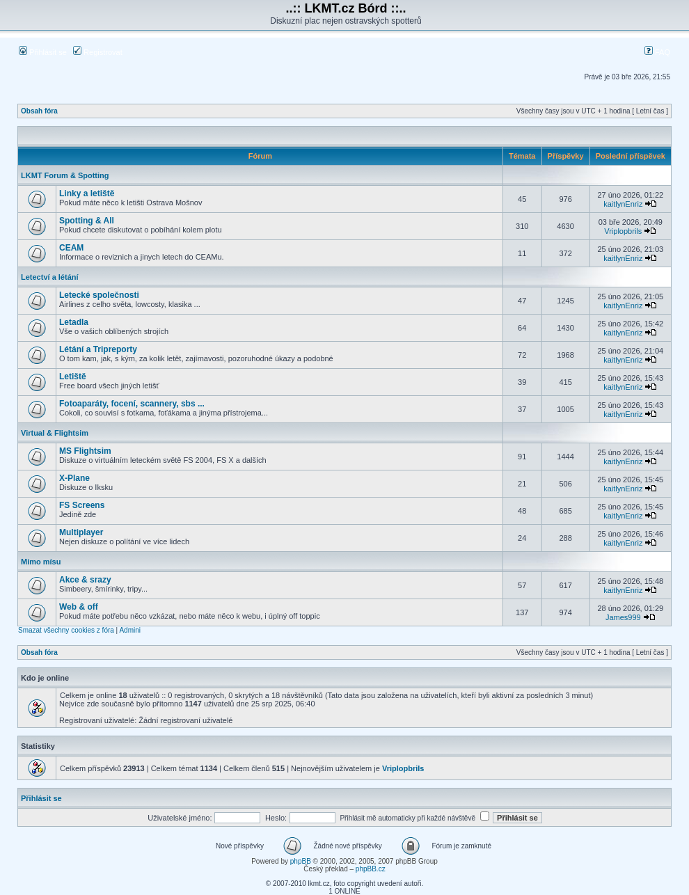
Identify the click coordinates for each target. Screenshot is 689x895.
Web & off (78, 607)
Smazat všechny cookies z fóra (66, 630)
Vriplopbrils (623, 231)
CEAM (71, 248)
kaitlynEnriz (622, 204)
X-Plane (74, 478)
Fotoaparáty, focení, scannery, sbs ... (132, 404)
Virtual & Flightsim (54, 433)
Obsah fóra (39, 111)
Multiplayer (81, 532)
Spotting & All (86, 220)
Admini (130, 630)
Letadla (73, 322)
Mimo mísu (41, 561)
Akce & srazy (85, 580)
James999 (623, 617)
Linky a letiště (86, 193)
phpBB (300, 861)
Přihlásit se (43, 52)
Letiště (72, 376)
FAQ (657, 52)
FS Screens (81, 505)
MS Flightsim (85, 451)
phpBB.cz (371, 869)
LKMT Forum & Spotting (65, 175)
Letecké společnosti (99, 295)
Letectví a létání (50, 277)
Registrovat (97, 52)
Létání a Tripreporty (98, 349)
